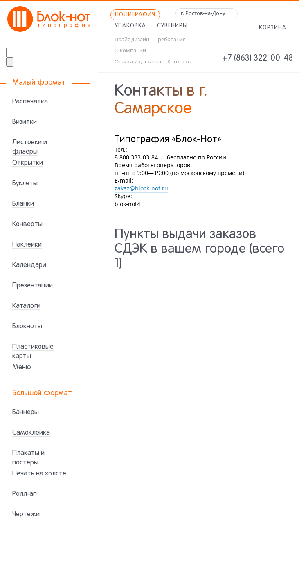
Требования (170, 39)
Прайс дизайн (132, 39)
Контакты (179, 61)
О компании (130, 50)
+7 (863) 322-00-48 (257, 58)
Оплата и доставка (138, 61)
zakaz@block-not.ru (141, 188)
